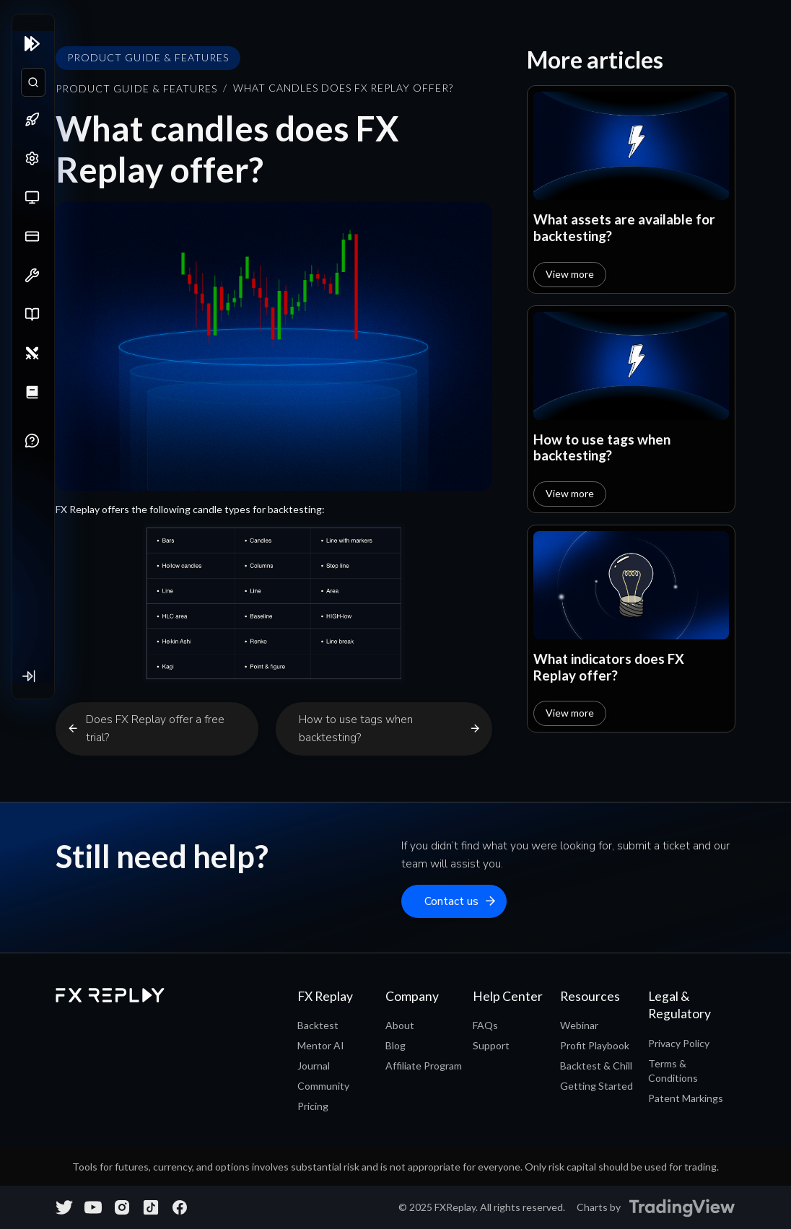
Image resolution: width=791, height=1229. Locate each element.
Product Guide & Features (136, 88)
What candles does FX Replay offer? (343, 88)
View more (570, 274)
